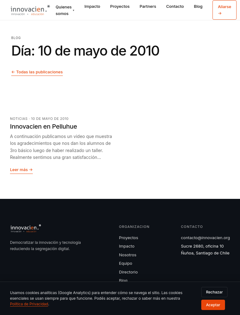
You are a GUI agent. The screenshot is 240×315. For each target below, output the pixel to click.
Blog (198, 6)
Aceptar (213, 305)
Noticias (19, 118)
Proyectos (120, 6)
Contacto (175, 6)
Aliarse (224, 10)
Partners (148, 6)
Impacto (92, 6)
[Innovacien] (30, 10)
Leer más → (21, 169)
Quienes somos (65, 10)
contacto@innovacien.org (205, 237)
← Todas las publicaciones (37, 71)
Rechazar (214, 292)
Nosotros (128, 254)
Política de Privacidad (29, 304)
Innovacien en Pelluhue (43, 126)
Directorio (128, 271)
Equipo (125, 263)
